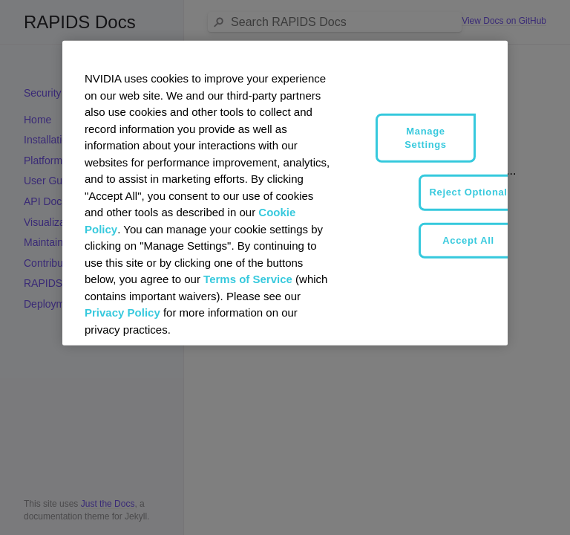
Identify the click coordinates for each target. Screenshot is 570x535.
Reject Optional (469, 192)
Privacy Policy (122, 312)
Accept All (468, 239)
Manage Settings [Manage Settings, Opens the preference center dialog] (425, 138)
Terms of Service (247, 279)
